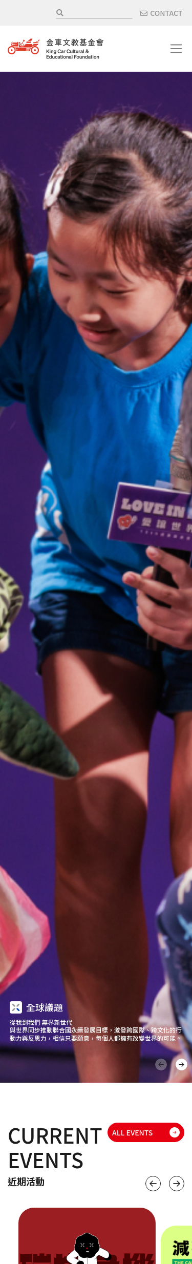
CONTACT (166, 13)
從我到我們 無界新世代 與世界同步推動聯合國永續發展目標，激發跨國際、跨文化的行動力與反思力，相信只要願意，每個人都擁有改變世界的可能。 (96, 1030)
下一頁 (181, 1064)
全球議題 (44, 1007)
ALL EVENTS (132, 1132)
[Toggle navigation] (176, 48)
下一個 (176, 1183)
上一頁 (161, 1064)
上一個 (153, 1183)
